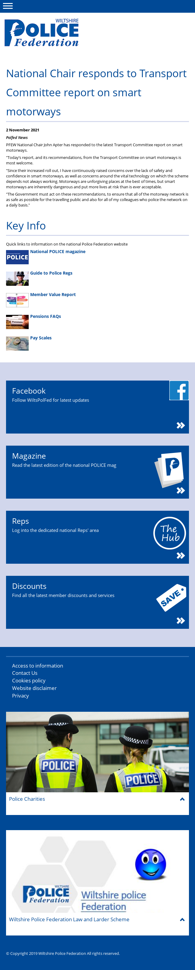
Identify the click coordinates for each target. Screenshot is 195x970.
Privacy (20, 695)
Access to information (37, 665)
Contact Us (24, 672)
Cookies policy (29, 680)
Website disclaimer (34, 688)
